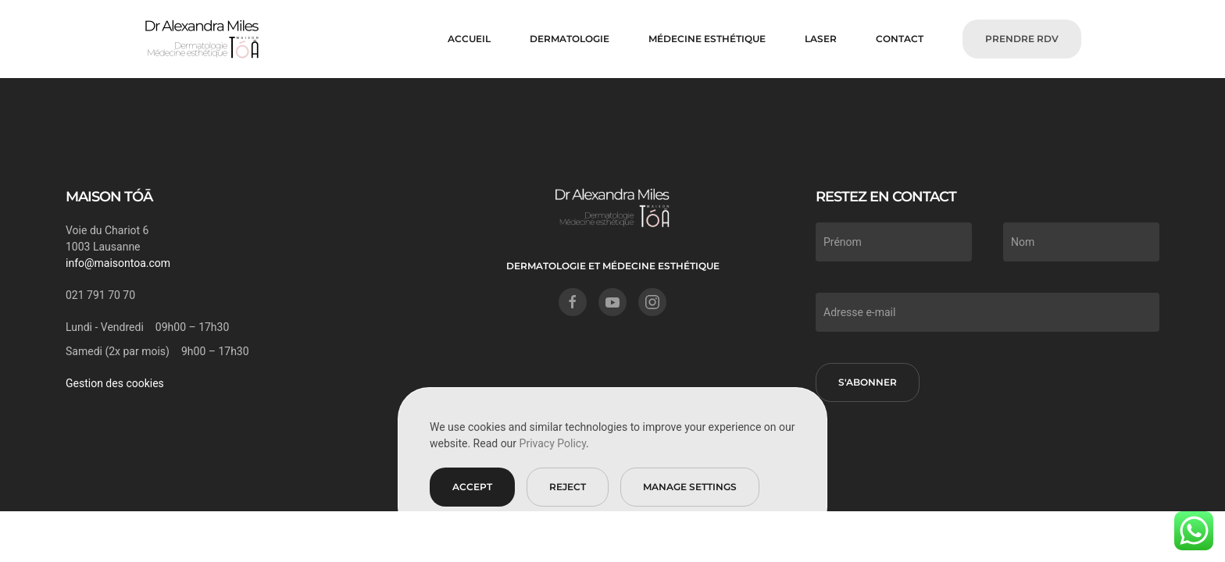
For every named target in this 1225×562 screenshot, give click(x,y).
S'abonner (867, 382)
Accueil (469, 38)
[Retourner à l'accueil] (202, 39)
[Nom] (1081, 241)
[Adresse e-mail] (987, 312)
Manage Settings (690, 487)
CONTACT (899, 38)
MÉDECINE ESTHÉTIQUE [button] (707, 38)
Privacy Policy (553, 443)
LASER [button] (821, 38)
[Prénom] (894, 241)
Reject (567, 487)
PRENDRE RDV (1022, 38)
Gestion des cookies (115, 383)
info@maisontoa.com (118, 263)
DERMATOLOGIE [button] (569, 38)
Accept (472, 487)
